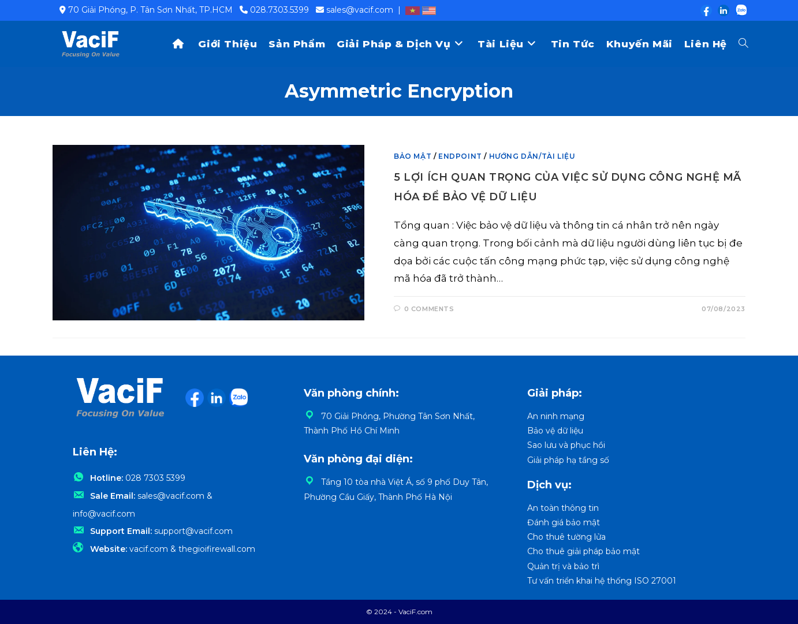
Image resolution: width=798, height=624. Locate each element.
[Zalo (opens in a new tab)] (738, 10)
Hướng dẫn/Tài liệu (532, 156)
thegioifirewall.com (216, 549)
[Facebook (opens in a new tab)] (705, 10)
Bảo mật (412, 156)
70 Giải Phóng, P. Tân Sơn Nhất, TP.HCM (150, 10)
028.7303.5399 (279, 10)
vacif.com (148, 549)
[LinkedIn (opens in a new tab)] (723, 10)
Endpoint (460, 156)
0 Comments (429, 309)
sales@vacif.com (359, 10)
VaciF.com (415, 611)
